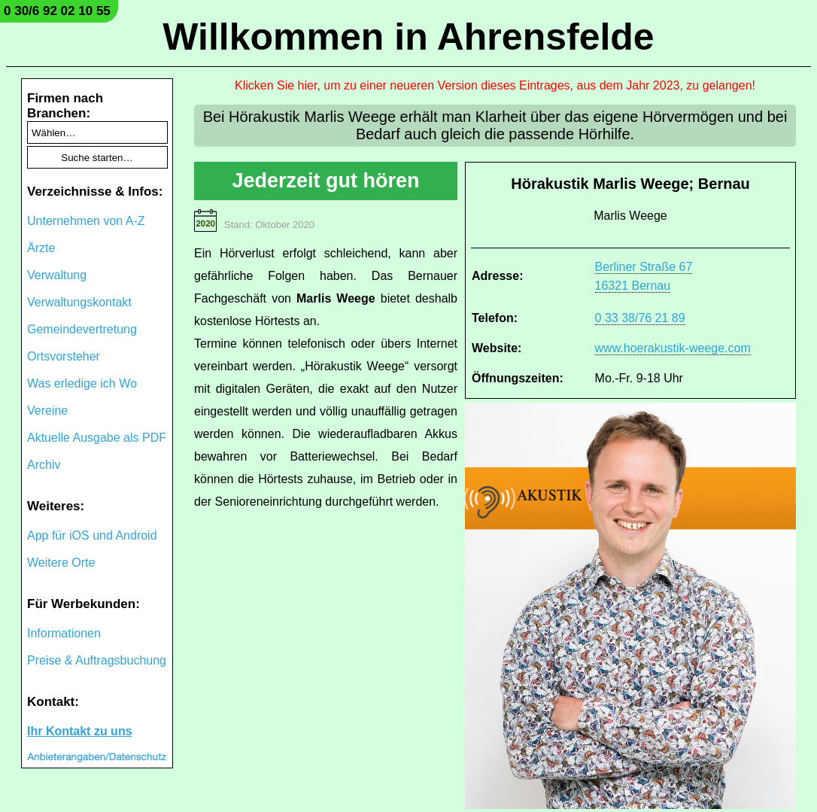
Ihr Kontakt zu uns (79, 731)
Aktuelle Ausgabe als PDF (96, 437)
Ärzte (41, 248)
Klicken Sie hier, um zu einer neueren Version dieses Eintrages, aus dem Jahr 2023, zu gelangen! (495, 85)
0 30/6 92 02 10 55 (57, 11)
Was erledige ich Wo (82, 383)
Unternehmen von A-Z (86, 220)
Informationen (64, 633)
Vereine (47, 410)
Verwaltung (57, 275)
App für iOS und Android (92, 535)
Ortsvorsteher (63, 356)
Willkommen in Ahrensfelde (408, 37)
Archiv (43, 464)
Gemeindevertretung (82, 329)
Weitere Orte (61, 562)
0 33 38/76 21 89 (640, 318)
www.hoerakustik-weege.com (673, 348)
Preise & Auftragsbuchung (96, 660)
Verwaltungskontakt (79, 302)
